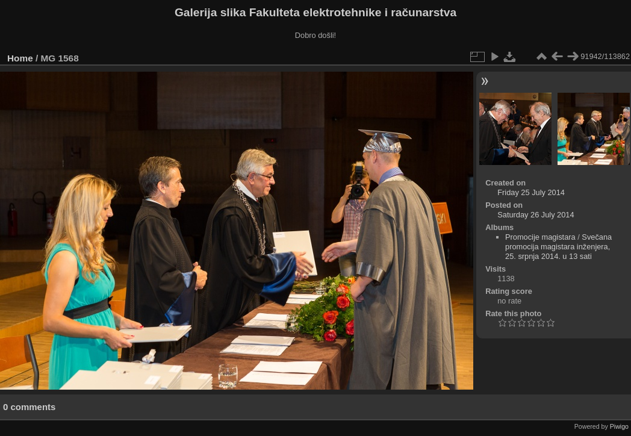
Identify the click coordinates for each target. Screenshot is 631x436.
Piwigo (619, 426)
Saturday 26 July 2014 (535, 214)
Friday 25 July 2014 (531, 192)
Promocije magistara (540, 236)
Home (20, 58)
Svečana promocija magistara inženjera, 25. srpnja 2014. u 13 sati (558, 246)
